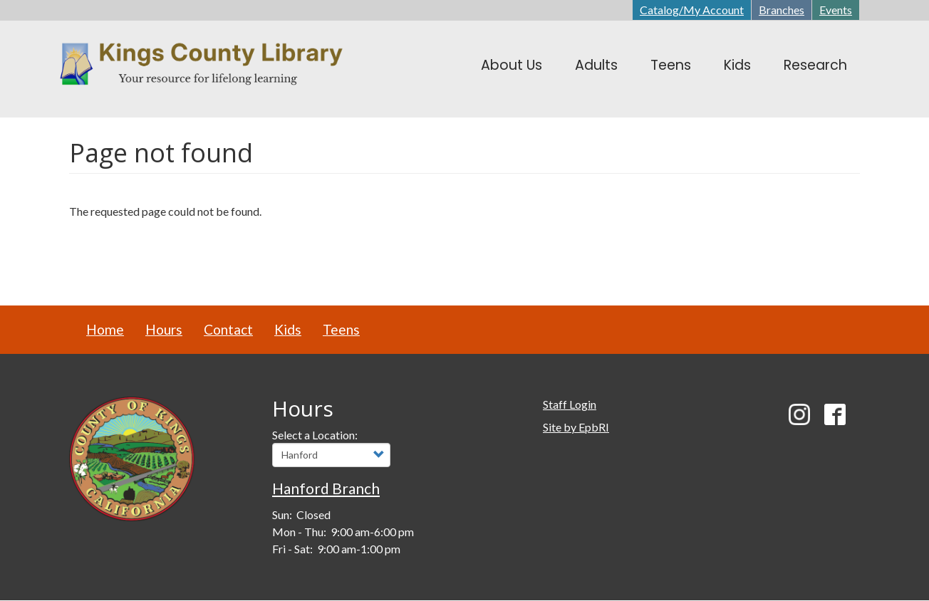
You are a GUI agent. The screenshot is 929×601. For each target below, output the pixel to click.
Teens (341, 329)
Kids (287, 329)
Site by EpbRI (576, 427)
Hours (163, 329)
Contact (228, 329)
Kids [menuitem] (737, 65)
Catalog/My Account (692, 9)
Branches (781, 9)
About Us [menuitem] (511, 65)
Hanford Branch (326, 488)
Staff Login (569, 404)
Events (835, 9)
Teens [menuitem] (670, 65)
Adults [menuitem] (596, 65)
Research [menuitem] (815, 65)
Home (105, 329)
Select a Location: (315, 434)
